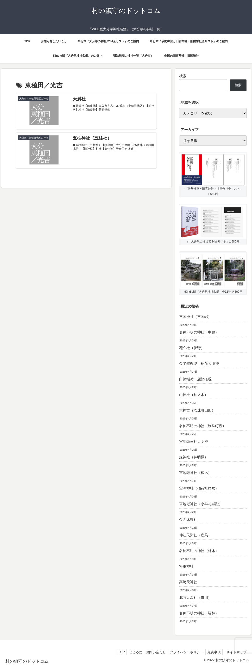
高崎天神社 (188, 582)
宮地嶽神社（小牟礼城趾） (200, 504)
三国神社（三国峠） (195, 317)
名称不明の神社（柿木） (199, 551)
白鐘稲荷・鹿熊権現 (195, 379)
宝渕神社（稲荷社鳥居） (199, 488)
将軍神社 (186, 566)
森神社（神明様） (193, 457)
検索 (182, 76)
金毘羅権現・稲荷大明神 (199, 363)
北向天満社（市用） (195, 597)
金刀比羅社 (188, 519)
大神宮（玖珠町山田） (197, 410)
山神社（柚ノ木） (193, 395)
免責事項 (212, 652)
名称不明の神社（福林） (199, 613)
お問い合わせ (151, 652)
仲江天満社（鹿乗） (195, 535)
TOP (114, 652)
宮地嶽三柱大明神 (193, 441)
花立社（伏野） (191, 348)
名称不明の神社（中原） (199, 332)
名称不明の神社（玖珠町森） (202, 426)
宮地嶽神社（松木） (195, 473)
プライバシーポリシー (183, 652)
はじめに (129, 652)
